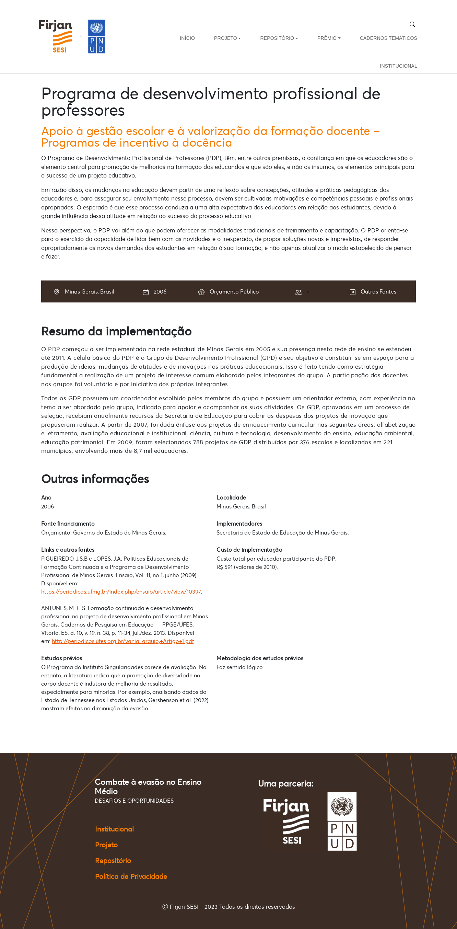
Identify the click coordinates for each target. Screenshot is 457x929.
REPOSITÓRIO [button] (277, 38)
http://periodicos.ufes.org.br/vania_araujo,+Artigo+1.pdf (123, 641)
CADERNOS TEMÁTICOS (388, 38)
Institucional (114, 829)
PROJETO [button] (225, 38)
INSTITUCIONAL (398, 66)
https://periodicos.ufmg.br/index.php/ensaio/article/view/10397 (121, 591)
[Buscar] (412, 24)
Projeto (106, 844)
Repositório (113, 860)
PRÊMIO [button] (327, 38)
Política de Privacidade (131, 876)
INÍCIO (187, 38)
